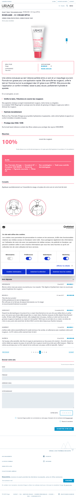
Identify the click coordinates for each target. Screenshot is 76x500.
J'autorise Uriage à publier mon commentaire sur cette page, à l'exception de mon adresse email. (44, 418)
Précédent (5, 352)
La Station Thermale (7, 461)
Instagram (47, 461)
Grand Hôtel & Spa (7, 466)
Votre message (7, 391)
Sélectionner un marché (66, 494)
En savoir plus (69, 418)
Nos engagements (7, 456)
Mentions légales (28, 494)
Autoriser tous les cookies (62, 272)
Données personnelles (41, 494)
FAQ (20, 494)
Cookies (51, 494)
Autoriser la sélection (38, 272)
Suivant (71, 352)
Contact (71, 1)
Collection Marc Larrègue (9, 471)
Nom (3, 367)
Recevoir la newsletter (66, 421)
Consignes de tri (36, 496)
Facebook (47, 456)
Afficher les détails (63, 266)
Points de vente (63, 1)
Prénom (4, 375)
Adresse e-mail (7, 383)
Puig (28, 496)
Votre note (54, 413)
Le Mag (54, 1)
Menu (71, 6)
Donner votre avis (46, 68)
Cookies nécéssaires (14, 272)
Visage (8, 12)
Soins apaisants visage (16, 12)
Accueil (4, 12)
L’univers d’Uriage (6, 1)
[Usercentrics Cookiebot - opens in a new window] (65, 227)
